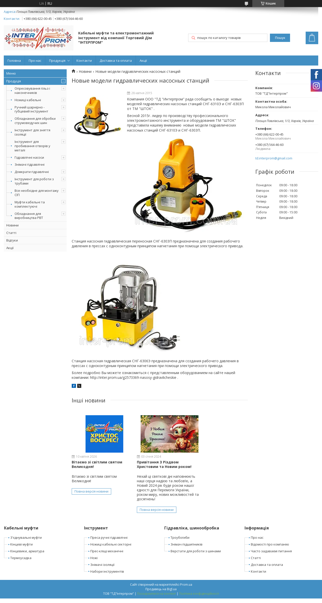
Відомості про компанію (270, 549)
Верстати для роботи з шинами (196, 555)
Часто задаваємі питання (271, 555)
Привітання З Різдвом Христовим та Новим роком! (157, 464)
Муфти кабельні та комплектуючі (30, 204)
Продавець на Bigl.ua (161, 593)
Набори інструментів (107, 576)
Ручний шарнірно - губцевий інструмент (31, 109)
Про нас (35, 60)
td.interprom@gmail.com (273, 158)
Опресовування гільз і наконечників (32, 90)
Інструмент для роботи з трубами (34, 181)
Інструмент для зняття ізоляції (32, 132)
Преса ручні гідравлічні (109, 542)
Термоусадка (20, 562)
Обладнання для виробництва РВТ (29, 215)
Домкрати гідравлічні (32, 171)
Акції (143, 60)
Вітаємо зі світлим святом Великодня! (97, 464)
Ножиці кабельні (28, 100)
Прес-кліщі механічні (106, 555)
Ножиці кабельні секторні (110, 549)
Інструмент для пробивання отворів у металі (32, 145)
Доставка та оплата (116, 60)
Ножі (94, 562)
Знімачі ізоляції (102, 569)
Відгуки (12, 240)
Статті (11, 232)
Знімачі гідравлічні (30, 164)
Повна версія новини (91, 491)
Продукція (57, 60)
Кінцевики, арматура (27, 555)
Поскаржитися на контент (156, 598)
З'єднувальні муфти (26, 542)
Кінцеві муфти (21, 549)
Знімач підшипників (187, 549)
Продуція (13, 81)
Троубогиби (180, 542)
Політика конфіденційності (199, 598)
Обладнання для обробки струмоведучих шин (35, 120)
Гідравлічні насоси (29, 157)
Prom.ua (186, 589)
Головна (14, 60)
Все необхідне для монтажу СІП (37, 192)
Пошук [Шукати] (280, 38)
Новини (12, 225)
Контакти (84, 60)
